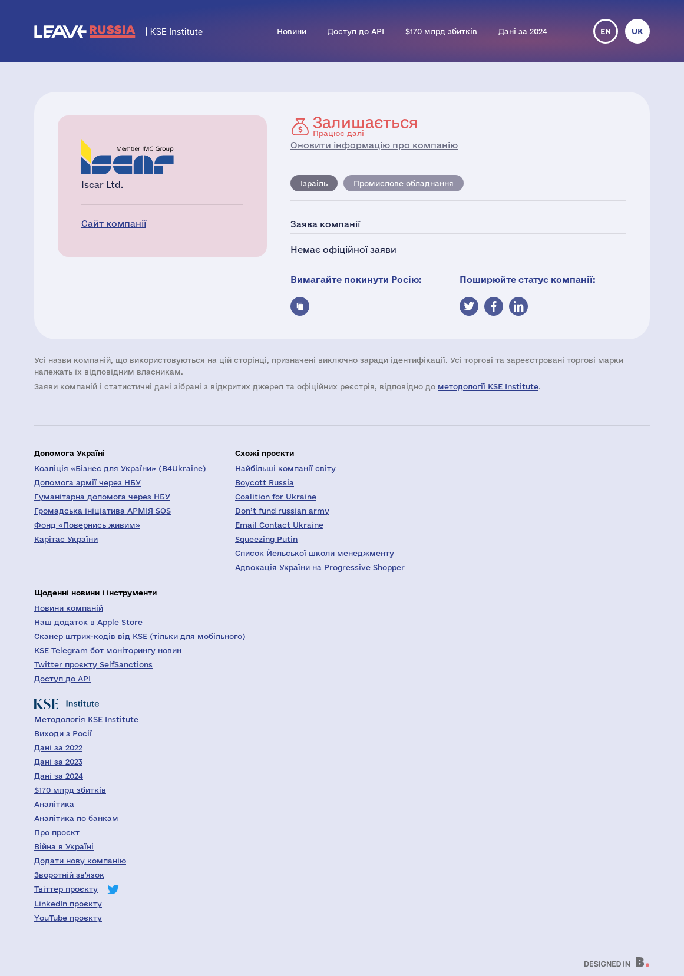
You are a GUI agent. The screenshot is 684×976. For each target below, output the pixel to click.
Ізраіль (314, 183)
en (605, 31)
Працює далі (365, 126)
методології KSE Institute (488, 386)
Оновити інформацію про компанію (374, 145)
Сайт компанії (113, 224)
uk (637, 31)
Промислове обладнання (403, 183)
